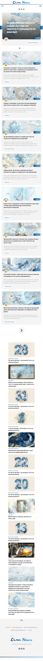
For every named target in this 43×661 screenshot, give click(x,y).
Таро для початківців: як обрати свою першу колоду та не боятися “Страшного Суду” (20, 565)
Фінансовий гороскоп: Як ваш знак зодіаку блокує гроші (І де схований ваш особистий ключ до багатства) (21, 242)
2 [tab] (21, 48)
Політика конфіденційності (30, 629)
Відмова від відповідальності (18, 632)
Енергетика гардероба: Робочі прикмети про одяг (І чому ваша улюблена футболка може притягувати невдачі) (21, 207)
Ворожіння (11, 561)
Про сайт (8, 629)
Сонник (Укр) (8, 288)
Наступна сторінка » (21, 333)
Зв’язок (30, 632)
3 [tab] (23, 48)
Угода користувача (17, 629)
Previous (1, 28)
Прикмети (7, 82)
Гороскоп (7, 254)
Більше (36, 38)
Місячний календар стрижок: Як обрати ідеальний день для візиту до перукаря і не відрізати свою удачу (21, 312)
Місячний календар (33, 42)
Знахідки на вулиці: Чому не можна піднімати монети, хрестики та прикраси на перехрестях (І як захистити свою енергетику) (21, 70)
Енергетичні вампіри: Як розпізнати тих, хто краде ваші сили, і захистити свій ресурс (21, 386)
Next (41, 28)
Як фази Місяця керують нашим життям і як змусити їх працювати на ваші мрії (21, 614)
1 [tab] (19, 48)
